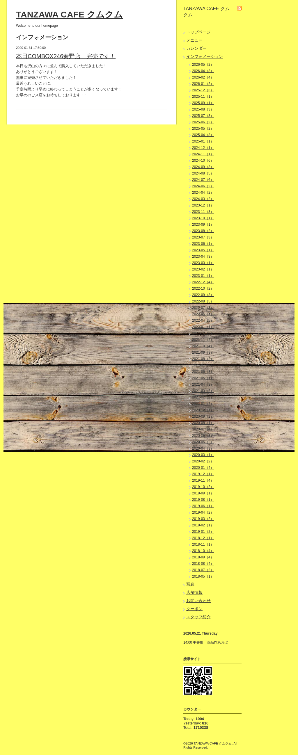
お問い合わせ (198, 600)
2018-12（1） (203, 538)
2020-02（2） (203, 461)
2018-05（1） (203, 576)
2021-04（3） (203, 384)
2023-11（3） (203, 212)
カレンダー (196, 48)
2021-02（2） (203, 397)
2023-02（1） (203, 269)
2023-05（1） (203, 250)
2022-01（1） (203, 327)
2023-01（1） (203, 276)
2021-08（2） (203, 359)
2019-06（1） (203, 506)
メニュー (194, 40)
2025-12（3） (203, 90)
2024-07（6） (203, 180)
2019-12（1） (203, 474)
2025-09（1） (203, 103)
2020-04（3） (203, 448)
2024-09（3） (203, 167)
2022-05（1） (203, 314)
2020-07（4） (203, 429)
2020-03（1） (203, 455)
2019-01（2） (203, 532)
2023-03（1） (203, 263)
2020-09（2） (203, 416)
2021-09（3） (203, 352)
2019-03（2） (203, 519)
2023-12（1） (203, 205)
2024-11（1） (203, 154)
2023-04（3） (203, 256)
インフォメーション (204, 56)
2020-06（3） (203, 436)
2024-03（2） (203, 199)
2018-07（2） (203, 570)
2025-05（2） (203, 129)
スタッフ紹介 (198, 617)
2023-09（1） (203, 224)
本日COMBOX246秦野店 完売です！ (66, 56)
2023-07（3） (203, 237)
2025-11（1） (203, 97)
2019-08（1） (203, 500)
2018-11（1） (203, 544)
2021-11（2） (203, 340)
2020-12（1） (203, 410)
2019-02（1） (203, 525)
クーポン (194, 608)
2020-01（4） (203, 468)
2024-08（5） (203, 173)
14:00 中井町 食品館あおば (205, 642)
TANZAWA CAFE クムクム (69, 14)
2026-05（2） (203, 65)
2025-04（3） (203, 135)
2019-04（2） (203, 512)
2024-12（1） (203, 148)
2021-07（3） (203, 365)
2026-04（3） (203, 71)
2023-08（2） (203, 231)
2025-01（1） (203, 141)
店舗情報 (194, 592)
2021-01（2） (203, 404)
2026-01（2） (203, 84)
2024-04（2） (203, 192)
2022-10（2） (203, 288)
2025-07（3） (203, 116)
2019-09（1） (203, 493)
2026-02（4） (203, 77)
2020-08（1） (203, 423)
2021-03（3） (203, 391)
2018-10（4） (203, 551)
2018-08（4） (203, 564)
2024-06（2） (203, 186)
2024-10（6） (203, 161)
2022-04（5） (203, 320)
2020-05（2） (203, 442)
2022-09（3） (203, 295)
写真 (190, 584)
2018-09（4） (203, 557)
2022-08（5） (203, 301)
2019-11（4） (203, 480)
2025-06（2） (203, 122)
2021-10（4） (203, 346)
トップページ (198, 32)
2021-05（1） (203, 378)
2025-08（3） (203, 109)
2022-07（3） (203, 308)
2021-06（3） (203, 372)
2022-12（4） (203, 282)
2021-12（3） (203, 333)
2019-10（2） (203, 487)
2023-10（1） (203, 218)
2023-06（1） (203, 244)
